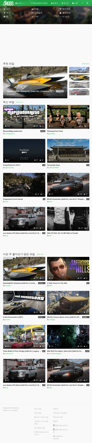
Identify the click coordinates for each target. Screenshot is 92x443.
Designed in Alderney (11, 408)
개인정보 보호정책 (60, 413)
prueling (52, 133)
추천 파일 (37, 413)
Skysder (8, 285)
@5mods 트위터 (60, 425)
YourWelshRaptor (55, 353)
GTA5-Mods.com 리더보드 (41, 433)
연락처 (55, 409)
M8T (50, 285)
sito (50, 235)
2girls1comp (9, 167)
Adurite (7, 319)
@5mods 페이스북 (60, 431)
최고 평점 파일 (39, 428)
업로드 (54, 3)
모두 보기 (85, 64)
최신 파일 (37, 409)
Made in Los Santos (10, 410)
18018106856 (54, 167)
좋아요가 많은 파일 (41, 417)
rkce (6, 201)
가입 (75, 3)
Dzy (50, 201)
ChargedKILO (10, 133)
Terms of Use (58, 417)
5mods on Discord (58, 437)
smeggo (52, 319)
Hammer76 (9, 353)
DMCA (55, 421)
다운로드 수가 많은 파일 (41, 422)
